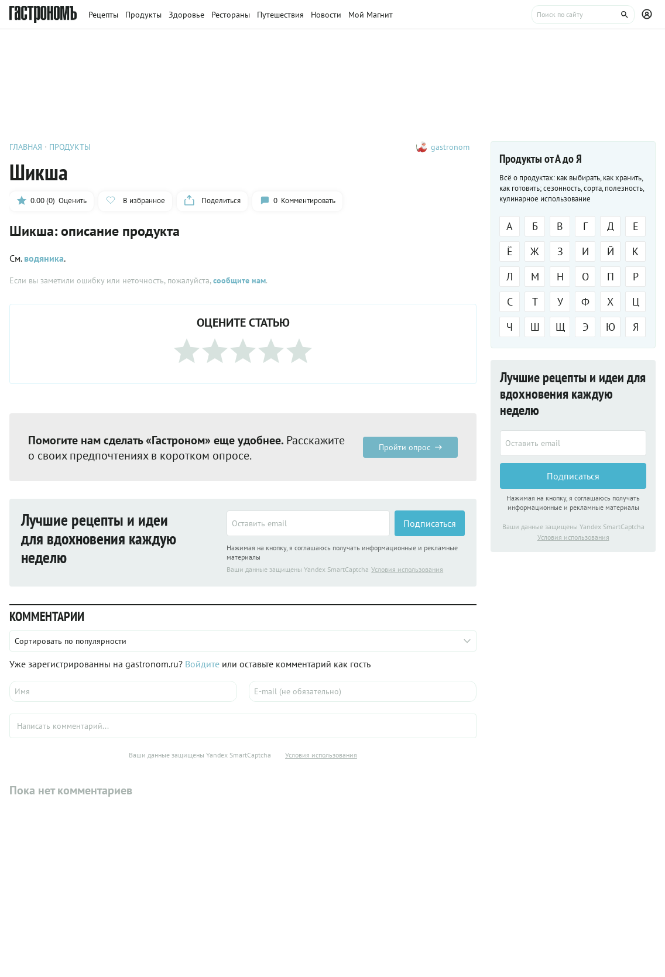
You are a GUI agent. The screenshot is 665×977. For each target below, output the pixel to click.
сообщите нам (239, 280)
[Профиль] (649, 15)
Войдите (202, 664)
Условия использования (407, 569)
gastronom (450, 147)
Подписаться (429, 523)
